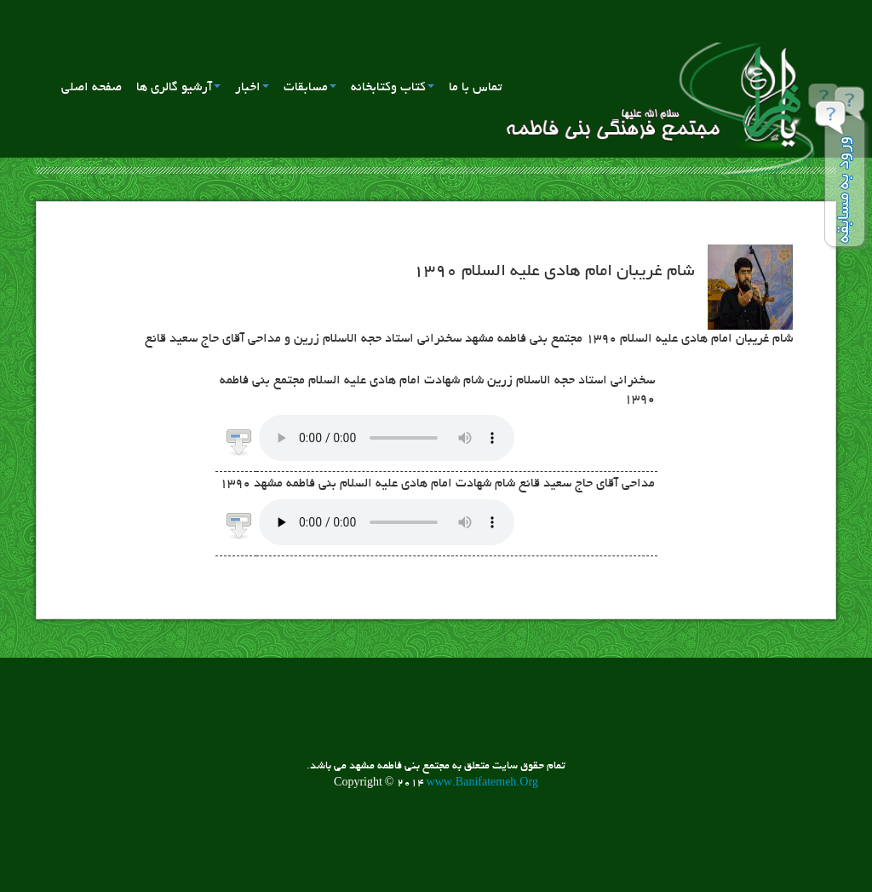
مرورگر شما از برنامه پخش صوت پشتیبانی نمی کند (386, 438)
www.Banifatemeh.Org (482, 784)
